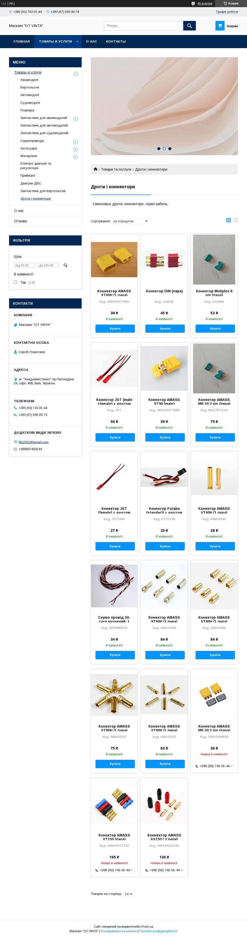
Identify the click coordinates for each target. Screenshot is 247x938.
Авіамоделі (29, 80)
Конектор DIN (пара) (164, 291)
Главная (22, 41)
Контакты (116, 41)
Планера (27, 110)
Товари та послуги (116, 169)
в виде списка (235, 221)
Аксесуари (28, 148)
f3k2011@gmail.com (34, 442)
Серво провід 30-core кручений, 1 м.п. (114, 621)
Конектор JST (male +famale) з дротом (114, 402)
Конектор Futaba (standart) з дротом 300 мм (164, 513)
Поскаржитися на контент (119, 931)
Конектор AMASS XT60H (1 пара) (214, 511)
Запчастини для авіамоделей (43, 118)
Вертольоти (29, 87)
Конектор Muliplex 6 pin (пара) (214, 293)
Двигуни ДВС (30, 183)
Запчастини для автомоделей (44, 125)
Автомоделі (29, 95)
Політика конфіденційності (158, 931)
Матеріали (28, 156)
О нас (91, 41)
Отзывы (20, 221)
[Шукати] (189, 25)
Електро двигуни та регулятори (35, 166)
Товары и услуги (55, 41)
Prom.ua (147, 926)
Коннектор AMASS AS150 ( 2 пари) (164, 837)
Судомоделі (30, 103)
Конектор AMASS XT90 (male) (164, 402)
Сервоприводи (32, 141)
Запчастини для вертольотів (43, 191)
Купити (115, 328)
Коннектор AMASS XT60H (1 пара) (114, 293)
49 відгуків (204, 3)
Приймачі (27, 175)
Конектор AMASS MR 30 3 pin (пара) (214, 402)
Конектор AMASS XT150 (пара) (114, 837)
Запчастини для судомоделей (44, 133)
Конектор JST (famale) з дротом (114, 511)
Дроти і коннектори (35, 198)
